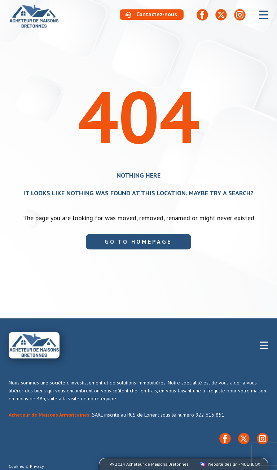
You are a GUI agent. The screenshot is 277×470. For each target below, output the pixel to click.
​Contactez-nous (151, 14)
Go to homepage (138, 241)
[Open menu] (263, 15)
